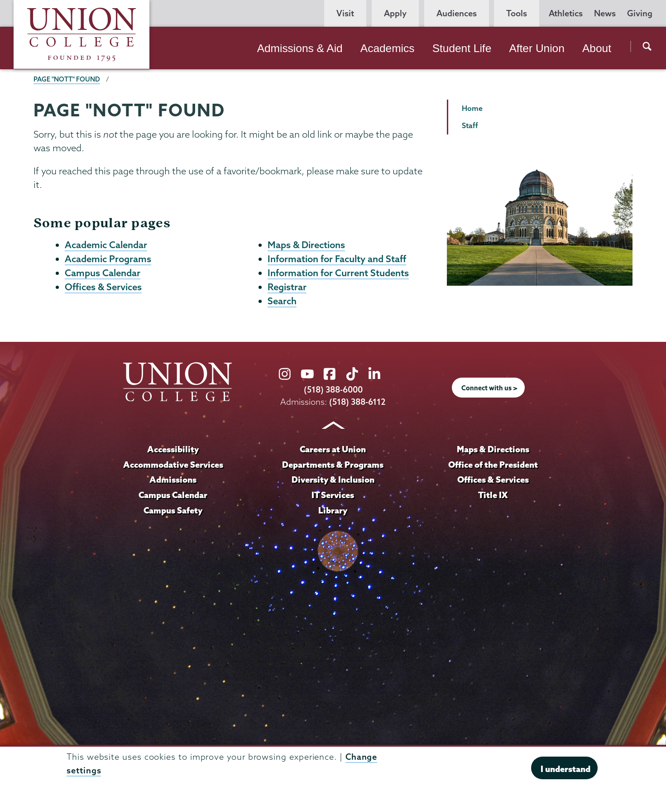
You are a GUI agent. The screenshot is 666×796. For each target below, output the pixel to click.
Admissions (172, 479)
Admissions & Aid (300, 48)
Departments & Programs (332, 464)
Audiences (456, 13)
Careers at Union (333, 449)
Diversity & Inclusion (333, 479)
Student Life (462, 48)
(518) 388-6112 (357, 402)
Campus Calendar (102, 272)
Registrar (287, 287)
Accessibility (173, 449)
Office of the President (493, 464)
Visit (345, 13)
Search (282, 301)
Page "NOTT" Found (67, 79)
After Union (536, 48)
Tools (516, 13)
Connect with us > (489, 388)
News (605, 13)
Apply (395, 13)
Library (332, 510)
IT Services (332, 494)
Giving (639, 13)
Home (472, 108)
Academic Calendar (106, 244)
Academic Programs (108, 258)
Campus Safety (173, 510)
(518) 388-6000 (333, 389)
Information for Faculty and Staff (337, 258)
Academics (387, 48)
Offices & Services (103, 287)
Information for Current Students (338, 272)
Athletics (566, 13)
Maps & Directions (306, 244)
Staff (470, 125)
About (596, 48)
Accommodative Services (173, 464)
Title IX (493, 494)
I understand (565, 768)
